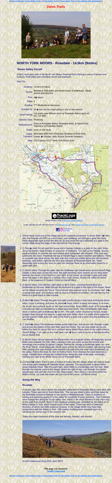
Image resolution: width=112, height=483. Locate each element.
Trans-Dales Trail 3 (68, 1)
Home (12, 1)
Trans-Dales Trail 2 (51, 1)
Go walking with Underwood (89, 1)
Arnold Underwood (56, 471)
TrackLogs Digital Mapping (72, 220)
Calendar (20, 1)
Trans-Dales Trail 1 (33, 1)
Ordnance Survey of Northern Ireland (89, 225)
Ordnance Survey (64, 225)
